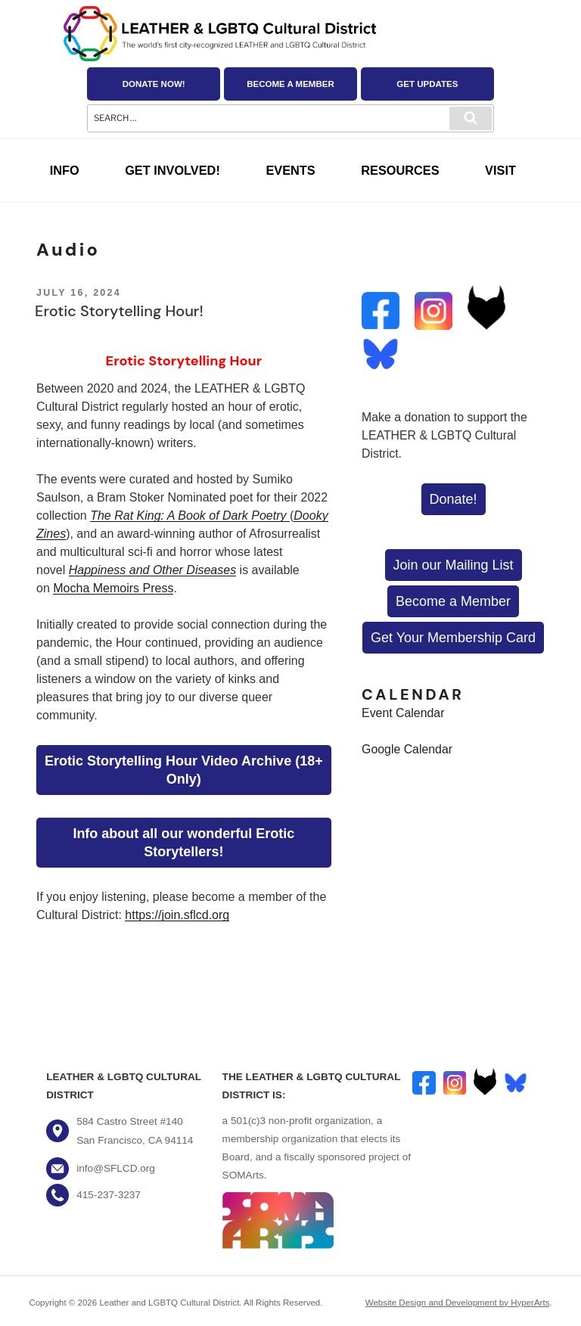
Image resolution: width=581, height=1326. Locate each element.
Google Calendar (407, 749)
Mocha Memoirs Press (113, 588)
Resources (400, 170)
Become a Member (290, 84)
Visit (500, 170)
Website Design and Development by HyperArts (457, 1302)
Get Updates (427, 84)
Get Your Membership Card (453, 637)
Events (290, 170)
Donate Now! (154, 84)
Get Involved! (172, 170)
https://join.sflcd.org (177, 914)
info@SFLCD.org (115, 1168)
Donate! (453, 499)
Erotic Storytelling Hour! (119, 311)
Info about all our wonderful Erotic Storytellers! (183, 842)
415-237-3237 (108, 1194)
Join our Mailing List (453, 565)
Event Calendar (403, 712)
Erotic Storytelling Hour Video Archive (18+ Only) (184, 770)
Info (64, 170)
